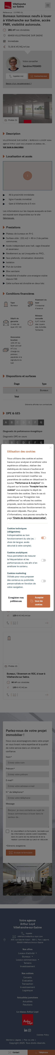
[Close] (50, 447)
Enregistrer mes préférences (16, 599)
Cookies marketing (16, 573)
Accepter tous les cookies (36, 601)
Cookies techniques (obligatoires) (17, 530)
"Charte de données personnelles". (29, 517)
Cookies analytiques (17, 552)
